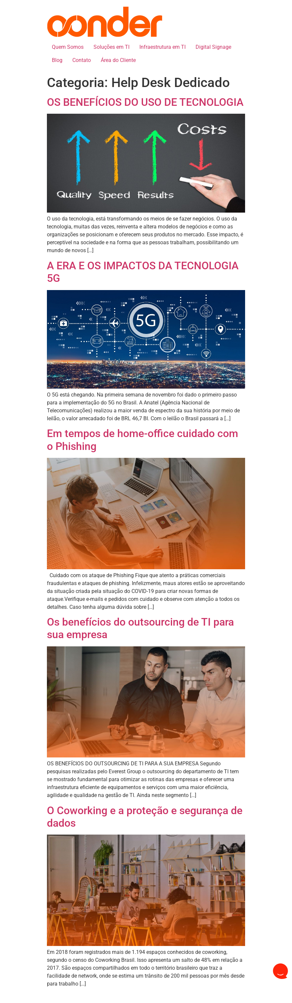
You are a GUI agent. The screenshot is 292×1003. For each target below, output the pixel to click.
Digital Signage (213, 47)
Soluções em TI (111, 47)
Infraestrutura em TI (162, 47)
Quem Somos (68, 47)
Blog (57, 60)
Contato (81, 60)
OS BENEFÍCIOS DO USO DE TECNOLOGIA (145, 102)
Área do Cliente (118, 60)
